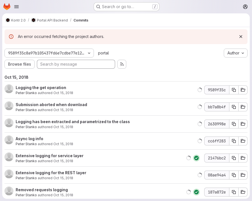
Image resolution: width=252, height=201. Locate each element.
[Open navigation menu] (16, 6)
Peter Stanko (26, 93)
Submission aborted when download (51, 104)
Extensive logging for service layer (50, 155)
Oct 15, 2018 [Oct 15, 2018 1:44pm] (63, 195)
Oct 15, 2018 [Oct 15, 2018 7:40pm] (63, 93)
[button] (200, 90)
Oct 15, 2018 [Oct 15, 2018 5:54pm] (63, 127)
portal (103, 53)
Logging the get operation (41, 87)
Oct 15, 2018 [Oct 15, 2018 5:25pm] (63, 144)
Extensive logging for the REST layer (51, 172)
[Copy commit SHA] (233, 89)
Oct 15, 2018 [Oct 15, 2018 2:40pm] (63, 161)
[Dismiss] (240, 36)
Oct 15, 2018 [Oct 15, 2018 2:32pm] (63, 178)
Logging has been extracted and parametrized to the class (73, 121)
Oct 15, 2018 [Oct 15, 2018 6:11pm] (63, 110)
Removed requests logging (42, 189)
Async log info (29, 138)
